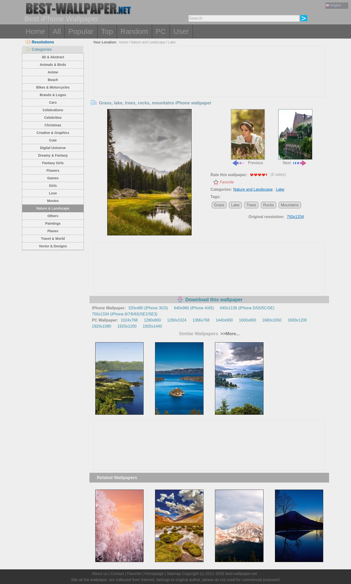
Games (53, 178)
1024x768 (129, 320)
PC (161, 31)
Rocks (268, 205)
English (333, 5)
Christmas (53, 125)
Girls (53, 186)
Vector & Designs (53, 246)
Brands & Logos (53, 95)
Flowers (53, 170)
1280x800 (152, 320)
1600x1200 (297, 320)
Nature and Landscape (148, 42)
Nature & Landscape (52, 208)
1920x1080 (101, 326)
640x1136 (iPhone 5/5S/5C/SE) (247, 308)
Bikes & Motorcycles (53, 87)
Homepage (154, 574)
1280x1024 (176, 320)
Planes (52, 231)
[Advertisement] (209, 83)
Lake (172, 42)
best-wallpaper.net (241, 574)
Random (134, 31)
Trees (251, 205)
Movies (52, 201)
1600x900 (247, 320)
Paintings (52, 223)
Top (107, 31)
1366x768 (201, 320)
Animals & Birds (53, 65)
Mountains (290, 205)
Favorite (227, 182)
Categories (39, 49)
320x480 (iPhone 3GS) (148, 308)
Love (53, 193)
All (57, 31)
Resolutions (40, 42)
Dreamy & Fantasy (53, 155)
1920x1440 (152, 326)
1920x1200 (126, 326)
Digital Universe (53, 148)
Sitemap (174, 574)
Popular (80, 31)
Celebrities (53, 118)
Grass (219, 205)
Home (35, 31)
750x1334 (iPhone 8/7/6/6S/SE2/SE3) (124, 314)
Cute (53, 140)
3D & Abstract (53, 57)
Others (52, 216)
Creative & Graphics (53, 133)
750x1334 (295, 217)
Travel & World (53, 239)
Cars (53, 102)
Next (295, 137)
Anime (53, 72)
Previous (248, 137)
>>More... (229, 333)
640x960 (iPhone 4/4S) (194, 308)
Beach (53, 80)
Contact (117, 574)
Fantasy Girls (53, 163)
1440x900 (224, 320)
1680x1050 (272, 320)
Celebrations (53, 110)
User (181, 31)
